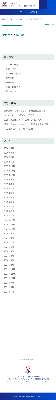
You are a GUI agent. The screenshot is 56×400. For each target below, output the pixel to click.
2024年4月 (9, 255)
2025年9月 (9, 179)
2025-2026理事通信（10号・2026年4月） (23, 119)
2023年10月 (9, 278)
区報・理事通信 (13, 86)
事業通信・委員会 (14, 73)
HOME (4, 19)
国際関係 (10, 77)
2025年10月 (9, 175)
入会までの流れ (28, 342)
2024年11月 (9, 224)
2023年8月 (9, 287)
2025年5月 (9, 197)
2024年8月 (9, 237)
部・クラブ (11, 91)
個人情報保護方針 (26, 359)
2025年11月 (9, 170)
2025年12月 (9, 166)
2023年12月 (9, 269)
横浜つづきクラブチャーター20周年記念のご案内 (27, 124)
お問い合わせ (28, 334)
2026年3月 (9, 152)
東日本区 (10, 82)
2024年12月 (9, 219)
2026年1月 (9, 161)
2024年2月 (9, 264)
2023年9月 (9, 282)
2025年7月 (9, 188)
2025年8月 (9, 184)
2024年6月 (9, 246)
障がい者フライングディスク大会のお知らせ (24, 110)
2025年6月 (9, 192)
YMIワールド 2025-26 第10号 (19, 115)
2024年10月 (9, 228)
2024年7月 (9, 242)
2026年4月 (9, 148)
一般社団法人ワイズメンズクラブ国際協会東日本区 (23, 4)
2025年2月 (9, 210)
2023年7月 (9, 291)
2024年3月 (9, 260)
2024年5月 (9, 251)
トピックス (11, 68)
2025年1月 (9, 215)
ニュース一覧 (12, 64)
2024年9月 (9, 233)
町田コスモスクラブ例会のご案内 (19, 128)
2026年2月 (9, 157)
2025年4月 (9, 201)
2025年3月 (9, 206)
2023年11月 (9, 273)
